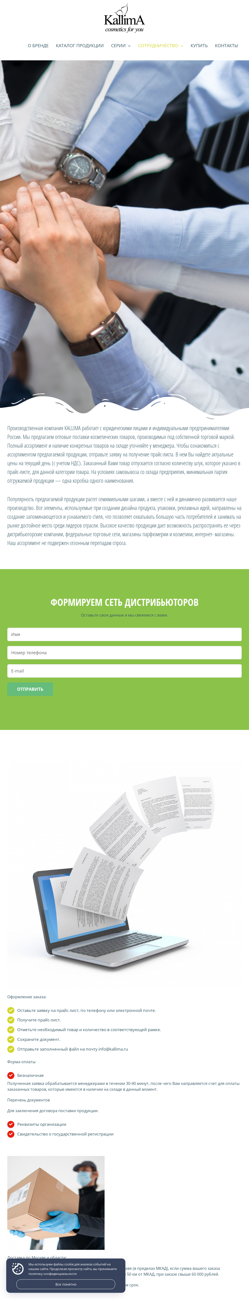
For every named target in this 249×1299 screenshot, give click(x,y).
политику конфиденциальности (52, 1274)
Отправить (30, 689)
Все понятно (65, 1284)
